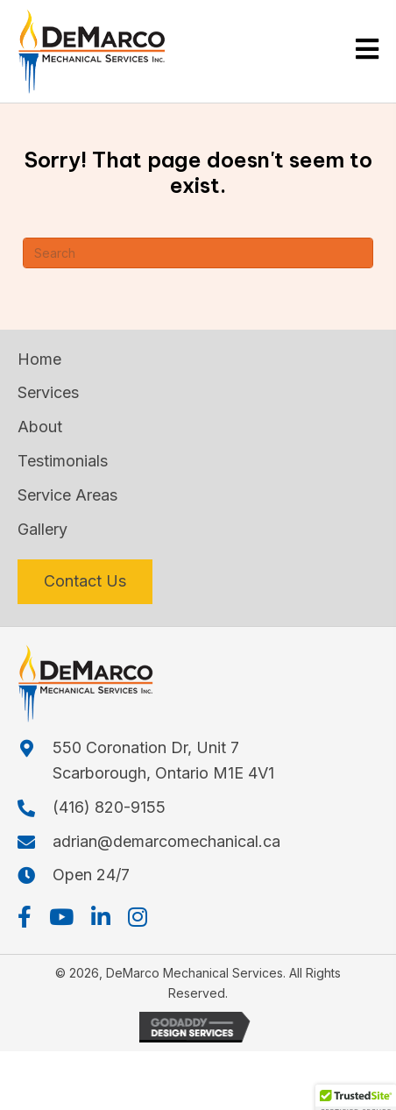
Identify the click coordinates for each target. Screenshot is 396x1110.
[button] (25, 917)
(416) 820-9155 (109, 807)
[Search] (198, 253)
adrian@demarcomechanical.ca (166, 841)
